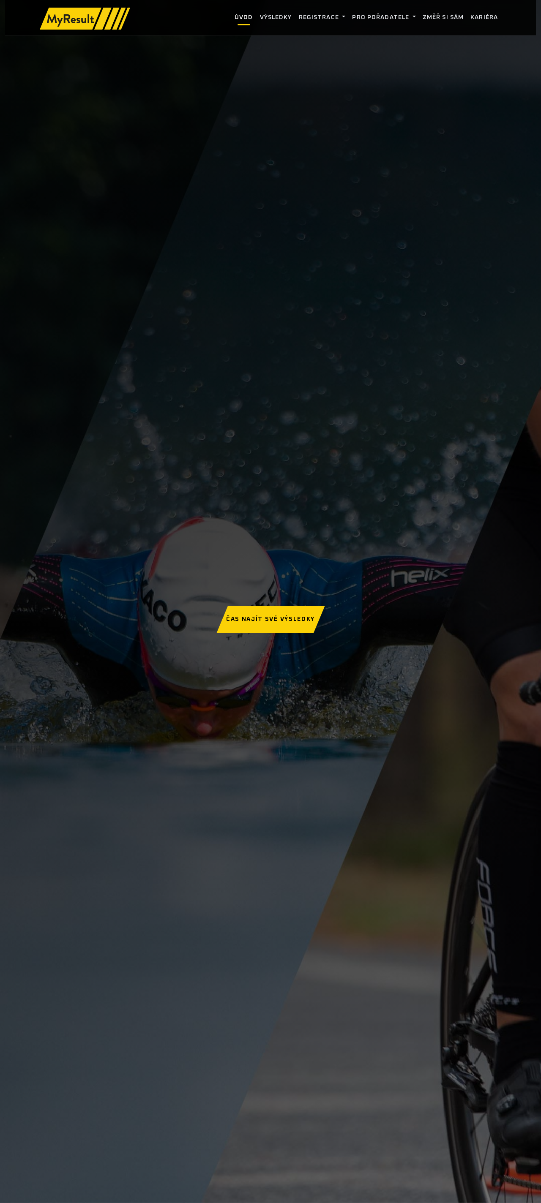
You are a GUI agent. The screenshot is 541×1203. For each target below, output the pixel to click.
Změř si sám (443, 17)
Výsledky (276, 17)
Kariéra (484, 17)
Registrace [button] (320, 17)
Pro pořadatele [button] (381, 17)
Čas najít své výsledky (270, 619)
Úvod (244, 17)
